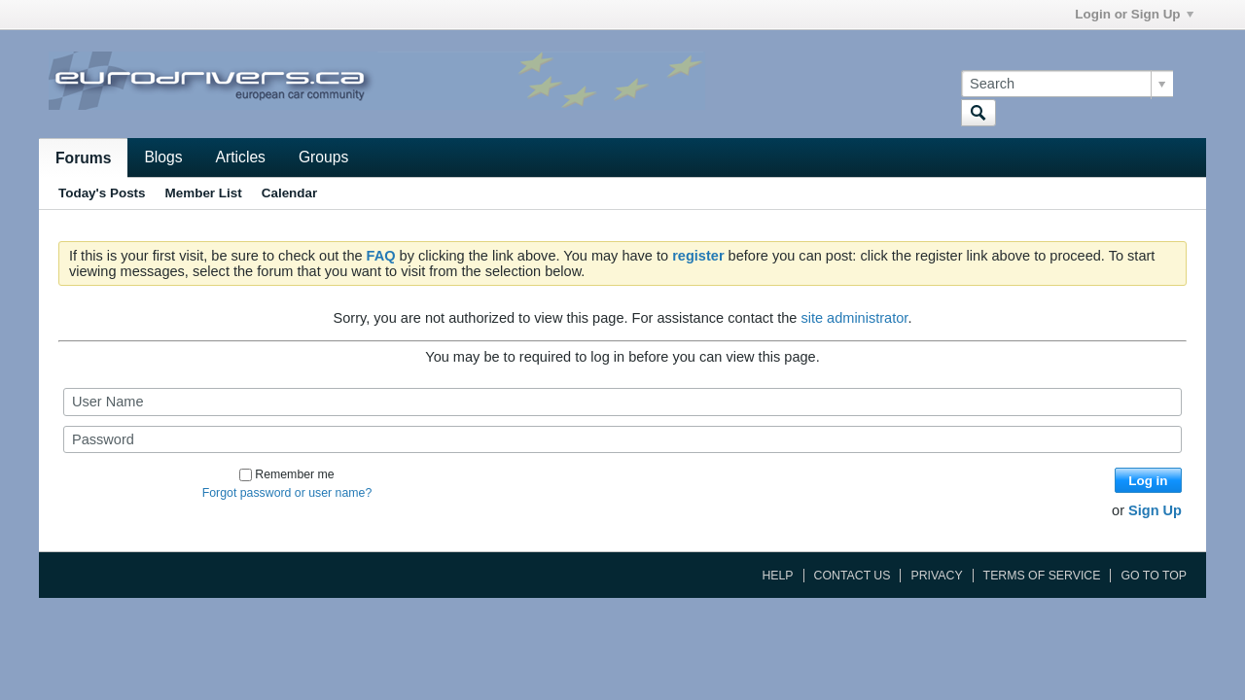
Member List (203, 193)
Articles (241, 157)
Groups (323, 157)
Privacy (936, 575)
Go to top (1153, 575)
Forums (83, 158)
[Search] (1067, 83)
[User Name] (622, 401)
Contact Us (852, 575)
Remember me (286, 474)
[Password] (622, 439)
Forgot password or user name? (287, 493)
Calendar (290, 193)
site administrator (853, 318)
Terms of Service (1042, 575)
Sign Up (1155, 510)
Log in (1147, 480)
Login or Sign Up (1133, 14)
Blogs (163, 157)
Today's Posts (102, 193)
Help (777, 575)
